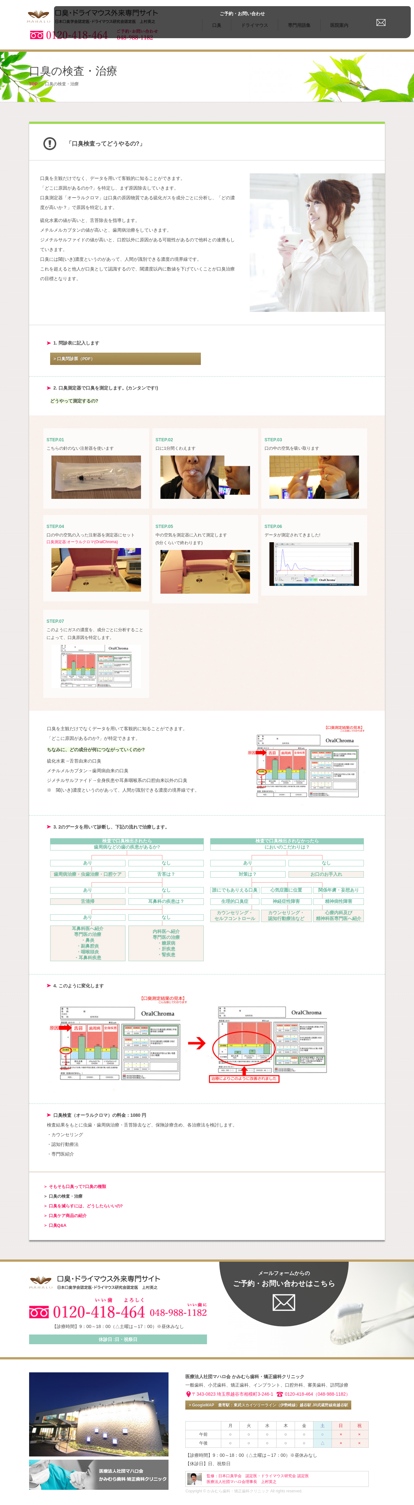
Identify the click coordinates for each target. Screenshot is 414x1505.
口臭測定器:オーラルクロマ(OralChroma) (82, 542)
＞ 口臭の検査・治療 (62, 1196)
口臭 (216, 25)
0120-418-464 (299, 1394)
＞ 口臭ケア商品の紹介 (65, 1215)
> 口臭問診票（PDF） (74, 358)
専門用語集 (299, 25)
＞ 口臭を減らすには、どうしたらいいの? (83, 1205)
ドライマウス (254, 25)
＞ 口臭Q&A (55, 1225)
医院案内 (339, 25)
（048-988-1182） (331, 1394)
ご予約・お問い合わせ (381, 7)
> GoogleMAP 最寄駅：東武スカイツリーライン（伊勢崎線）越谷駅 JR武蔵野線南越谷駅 (268, 1405)
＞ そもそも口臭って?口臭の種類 (74, 1186)
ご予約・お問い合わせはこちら (284, 1279)
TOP (33, 84)
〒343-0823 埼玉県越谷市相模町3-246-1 (232, 1394)
